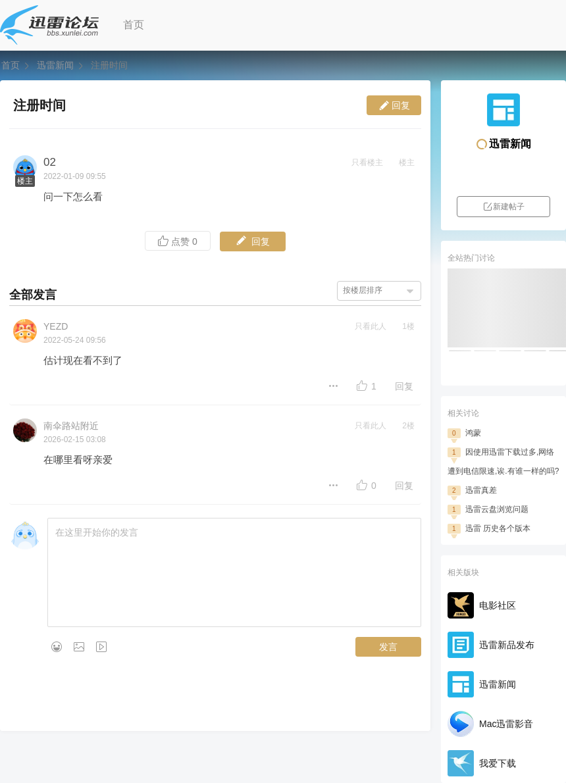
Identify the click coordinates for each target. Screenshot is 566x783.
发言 (388, 647)
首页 (133, 24)
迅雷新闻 (55, 65)
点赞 (177, 241)
